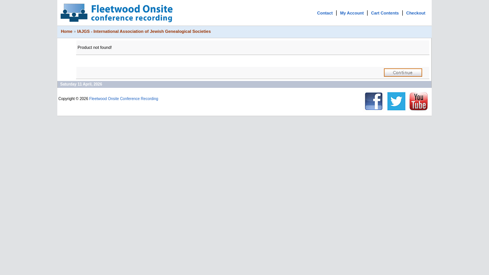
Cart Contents (385, 13)
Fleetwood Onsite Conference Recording (124, 99)
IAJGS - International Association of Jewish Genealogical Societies (144, 31)
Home (67, 31)
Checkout (415, 13)
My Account (352, 13)
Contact (325, 13)
